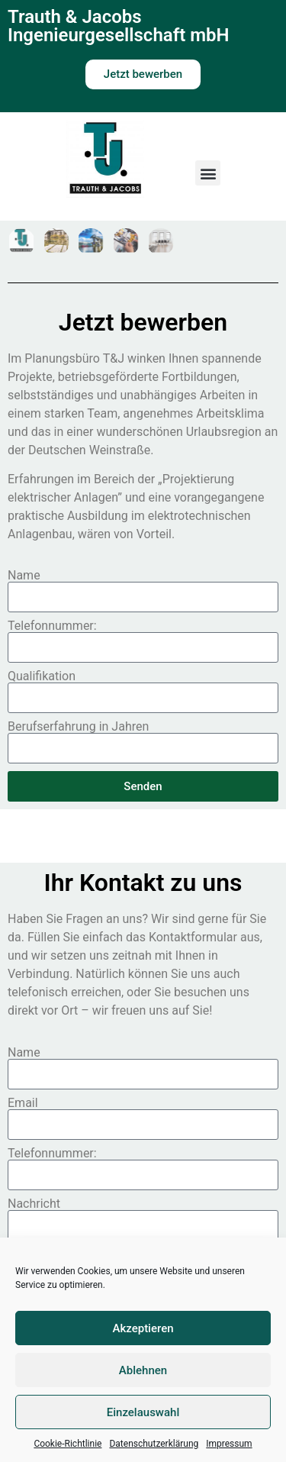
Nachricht (34, 1204)
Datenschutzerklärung (153, 1443)
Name (24, 576)
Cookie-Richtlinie (67, 1443)
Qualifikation (42, 676)
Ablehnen (143, 1370)
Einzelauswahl (143, 1412)
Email (23, 1103)
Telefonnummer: (52, 626)
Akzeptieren (142, 1328)
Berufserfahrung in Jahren (78, 727)
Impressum (229, 1443)
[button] (207, 173)
